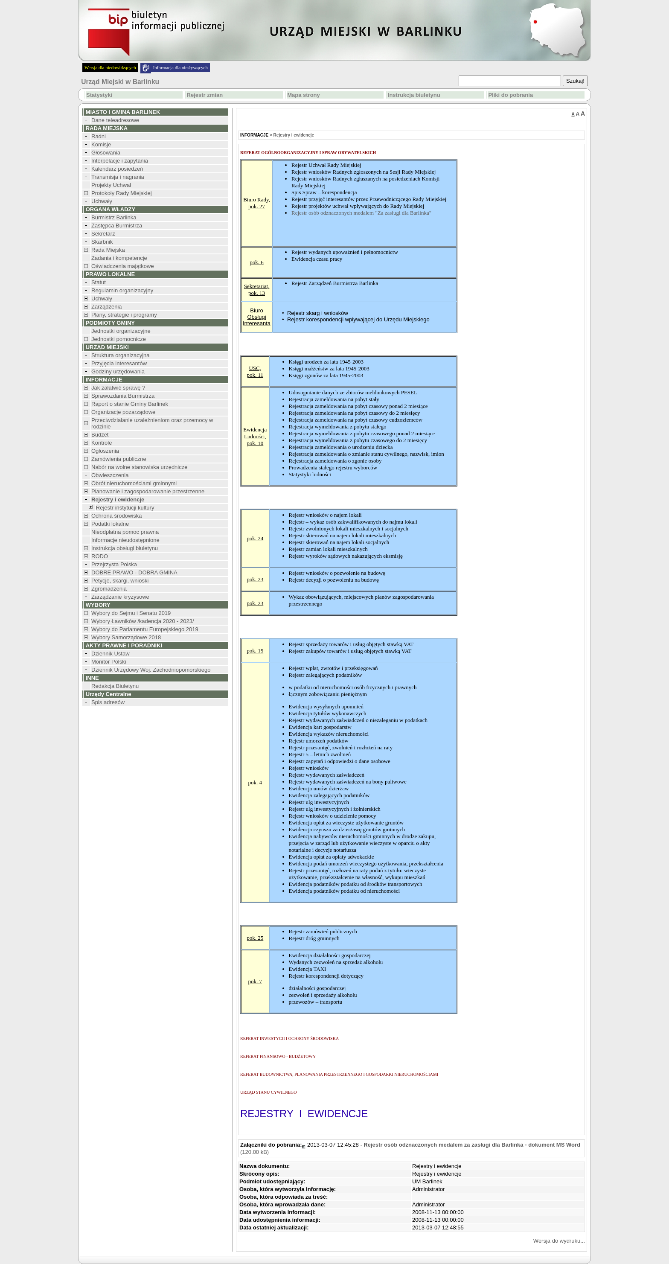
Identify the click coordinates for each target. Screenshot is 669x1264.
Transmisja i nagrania (117, 177)
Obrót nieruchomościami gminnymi (134, 483)
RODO (99, 556)
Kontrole (101, 443)
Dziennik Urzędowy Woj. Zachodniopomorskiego (150, 670)
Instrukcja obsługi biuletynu (124, 548)
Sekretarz (103, 233)
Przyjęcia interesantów (119, 363)
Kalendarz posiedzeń (117, 169)
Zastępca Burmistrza (116, 225)
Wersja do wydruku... (559, 1241)
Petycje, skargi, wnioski (119, 580)
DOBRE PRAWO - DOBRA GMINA (134, 572)
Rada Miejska (108, 250)
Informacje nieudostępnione (125, 540)
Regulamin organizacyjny (122, 290)
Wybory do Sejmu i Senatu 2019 (131, 613)
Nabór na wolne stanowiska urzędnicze (139, 467)
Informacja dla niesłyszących (180, 67)
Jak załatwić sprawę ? (118, 387)
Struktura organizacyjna (120, 355)
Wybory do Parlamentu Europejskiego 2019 (144, 629)
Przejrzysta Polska (114, 564)
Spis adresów (108, 702)
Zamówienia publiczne (118, 459)
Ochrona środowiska (116, 516)
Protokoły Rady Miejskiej (121, 193)
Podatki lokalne (110, 524)
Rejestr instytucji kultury (125, 507)
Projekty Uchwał (111, 185)
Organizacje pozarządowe (123, 412)
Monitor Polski (108, 661)
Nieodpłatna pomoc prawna (125, 532)
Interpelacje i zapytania (119, 160)
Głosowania (105, 152)
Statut (98, 282)
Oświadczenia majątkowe (122, 266)
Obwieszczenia (109, 475)
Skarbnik (102, 242)
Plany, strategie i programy (124, 315)
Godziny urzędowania (118, 371)
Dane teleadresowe (115, 120)
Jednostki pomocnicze (118, 339)
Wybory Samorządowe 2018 (126, 637)
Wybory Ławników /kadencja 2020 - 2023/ (142, 621)
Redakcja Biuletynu (115, 686)
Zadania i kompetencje (119, 258)
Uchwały (101, 201)
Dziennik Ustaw (110, 653)
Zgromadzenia (109, 588)
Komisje (101, 144)
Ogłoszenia (105, 451)
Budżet (99, 434)
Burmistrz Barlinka (113, 217)
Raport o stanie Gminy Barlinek (129, 404)
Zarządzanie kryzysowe (120, 597)
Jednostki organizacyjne (121, 331)
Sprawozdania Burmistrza (122, 396)
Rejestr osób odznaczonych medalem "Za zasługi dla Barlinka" (361, 213)
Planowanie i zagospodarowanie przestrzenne (147, 491)
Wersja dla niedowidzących (110, 67)
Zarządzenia (106, 306)
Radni (98, 136)
